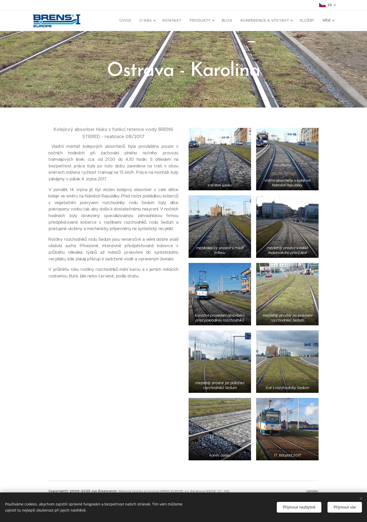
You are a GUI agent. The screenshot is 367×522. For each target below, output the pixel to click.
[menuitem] (139, 20)
